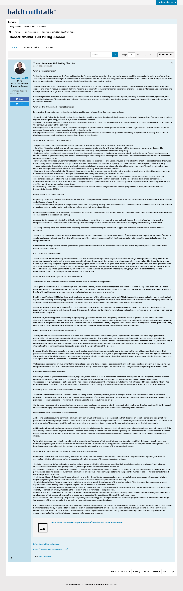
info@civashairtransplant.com (46, 544)
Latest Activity (31, 47)
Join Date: (14, 91)
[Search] (104, 54)
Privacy (136, 571)
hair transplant (45, 556)
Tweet (19, 104)
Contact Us (124, 571)
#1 (171, 63)
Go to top (168, 571)
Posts (14, 47)
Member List (29, 26)
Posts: (13, 93)
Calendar (41, 26)
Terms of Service (151, 571)
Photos (49, 47)
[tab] (14, 47)
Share (19, 99)
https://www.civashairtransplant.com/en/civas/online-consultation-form (87, 522)
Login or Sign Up (167, 2)
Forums (12, 22)
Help (113, 571)
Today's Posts (15, 26)
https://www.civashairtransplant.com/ (50, 549)
